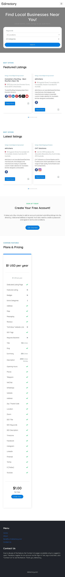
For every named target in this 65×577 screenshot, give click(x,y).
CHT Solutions (40, 148)
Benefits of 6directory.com (12, 539)
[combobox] (32, 35)
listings (6, 75)
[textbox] (32, 34)
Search (32, 45)
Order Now (17, 497)
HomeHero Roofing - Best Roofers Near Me (15, 80)
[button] (28, 117)
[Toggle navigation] (61, 3)
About (5, 536)
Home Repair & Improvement (16, 75)
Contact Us (7, 542)
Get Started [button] (32, 227)
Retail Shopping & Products (45, 145)
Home (5, 533)
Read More (10, 103)
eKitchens (39, 79)
